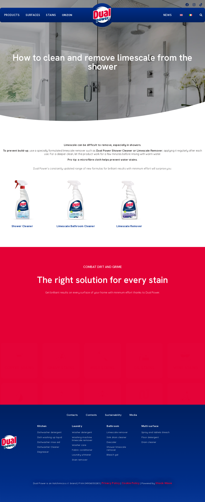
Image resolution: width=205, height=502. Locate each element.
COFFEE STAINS (19, 366)
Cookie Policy (131, 483)
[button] (201, 15)
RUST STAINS (102, 366)
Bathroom (113, 426)
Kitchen (42, 426)
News (168, 15)
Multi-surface (150, 426)
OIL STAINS (144, 366)
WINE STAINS (185, 366)
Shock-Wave (163, 483)
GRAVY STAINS (61, 366)
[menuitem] (181, 15)
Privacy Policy (111, 483)
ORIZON (67, 15)
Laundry (77, 426)
